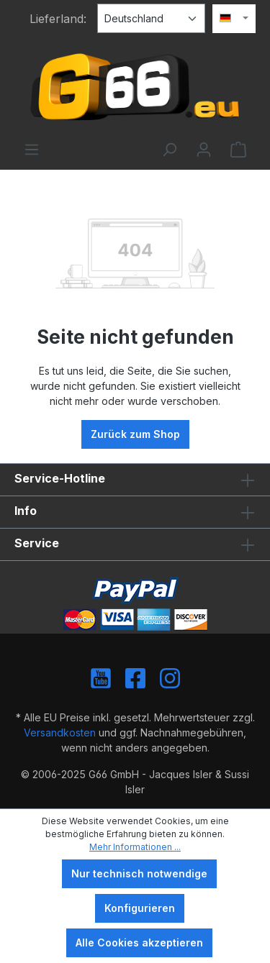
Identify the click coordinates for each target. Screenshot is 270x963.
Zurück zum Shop (135, 434)
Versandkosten (60, 732)
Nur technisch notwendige (139, 873)
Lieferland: (58, 19)
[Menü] (31, 149)
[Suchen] (169, 149)
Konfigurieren (139, 908)
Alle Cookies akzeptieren (139, 942)
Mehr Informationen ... (135, 846)
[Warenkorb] (238, 149)
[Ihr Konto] (203, 149)
